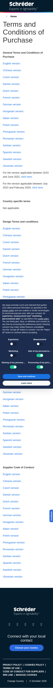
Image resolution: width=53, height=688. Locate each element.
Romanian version (13, 138)
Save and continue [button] (26, 376)
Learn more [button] (26, 383)
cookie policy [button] (43, 319)
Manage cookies (26, 675)
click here (26, 176)
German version (12, 104)
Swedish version (12, 159)
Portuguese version (14, 131)
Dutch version (10, 91)
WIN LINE (8, 675)
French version (11, 97)
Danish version (11, 84)
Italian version (11, 118)
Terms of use (11, 668)
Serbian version (11, 145)
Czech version (11, 77)
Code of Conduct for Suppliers (23, 671)
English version (11, 63)
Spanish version (12, 152)
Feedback (51, 516)
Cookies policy (34, 665)
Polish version (11, 125)
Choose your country (26, 648)
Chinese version (12, 70)
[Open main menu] (48, 6)
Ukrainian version (12, 165)
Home (13, 16)
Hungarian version (13, 111)
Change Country (15, 681)
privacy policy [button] (8, 310)
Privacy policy (12, 665)
